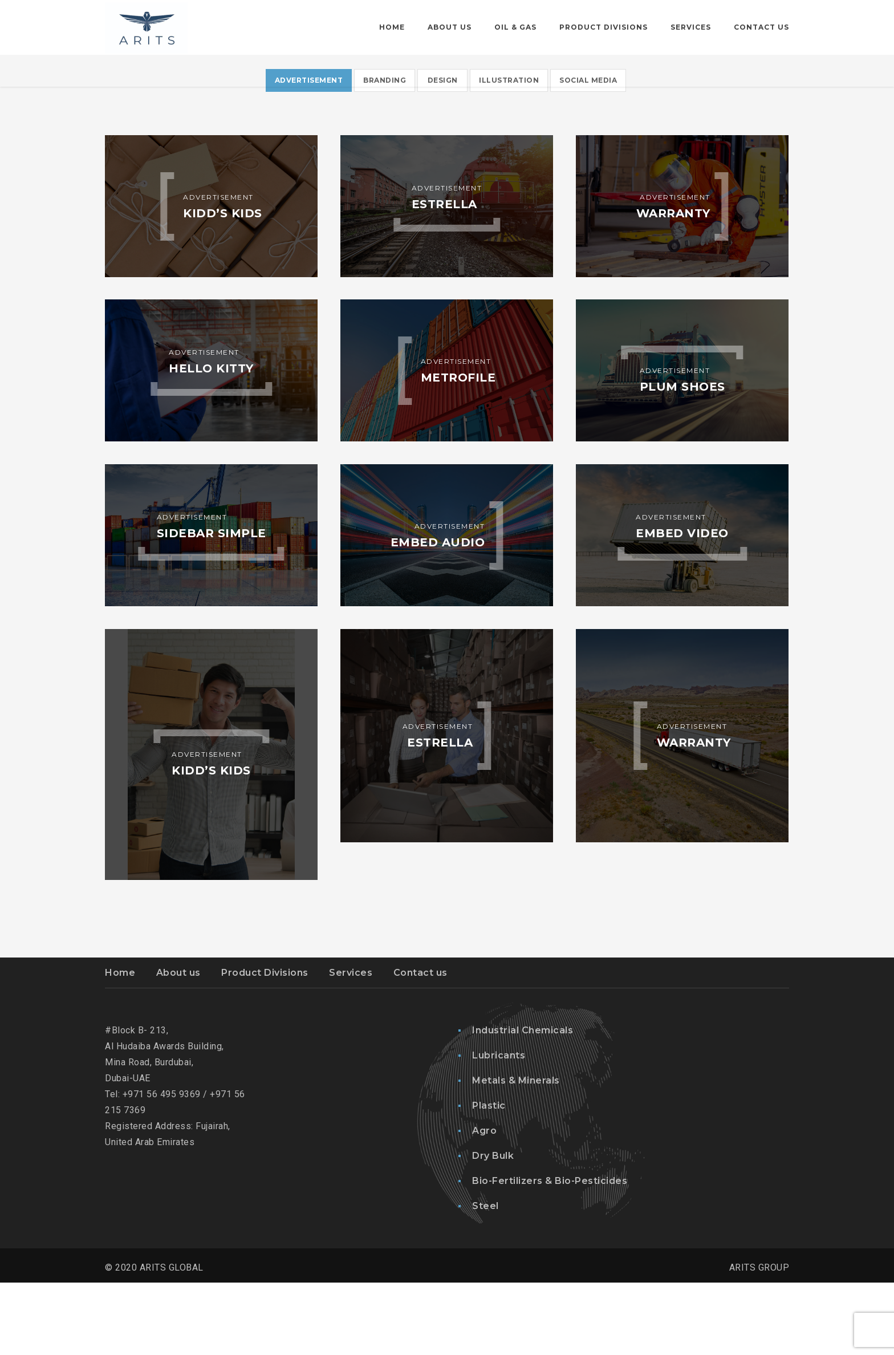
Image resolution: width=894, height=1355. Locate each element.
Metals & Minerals (516, 1152)
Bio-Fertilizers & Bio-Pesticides (549, 1253)
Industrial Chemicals (522, 1102)
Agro (484, 1203)
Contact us (420, 1045)
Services (350, 1045)
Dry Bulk (493, 1228)
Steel (485, 1278)
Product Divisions (264, 1045)
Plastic (489, 1178)
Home (120, 1045)
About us (178, 1045)
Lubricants (498, 1127)
